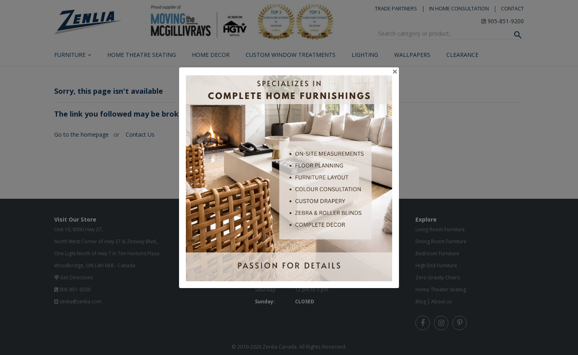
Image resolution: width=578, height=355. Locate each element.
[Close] (395, 71)
